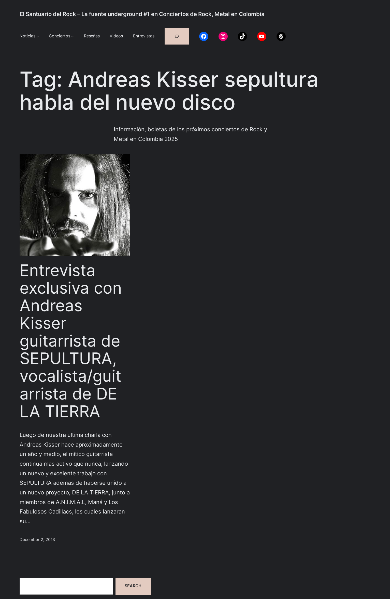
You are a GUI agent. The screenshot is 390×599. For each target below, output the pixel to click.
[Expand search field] (177, 36)
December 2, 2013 (37, 539)
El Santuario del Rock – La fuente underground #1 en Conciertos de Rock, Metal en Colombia (142, 14)
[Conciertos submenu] (72, 36)
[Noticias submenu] (37, 36)
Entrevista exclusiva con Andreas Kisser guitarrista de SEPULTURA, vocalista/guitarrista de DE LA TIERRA (71, 341)
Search (133, 585)
